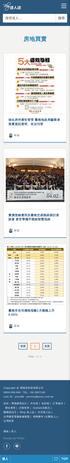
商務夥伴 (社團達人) (45, 416)
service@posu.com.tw (39, 396)
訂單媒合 (58, 403)
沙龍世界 (24, 407)
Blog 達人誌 (27, 412)
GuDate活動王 (41, 407)
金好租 (45, 403)
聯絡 (6, 431)
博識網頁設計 (19, 403)
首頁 (23, 346)
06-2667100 (37, 392)
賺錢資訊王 (10, 412)
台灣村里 (9, 421)
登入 (13, 431)
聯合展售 (10, 407)
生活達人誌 (44, 412)
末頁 (47, 346)
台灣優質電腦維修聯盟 (17, 416)
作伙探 (34, 403)
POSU (20, 438)
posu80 (19, 396)
